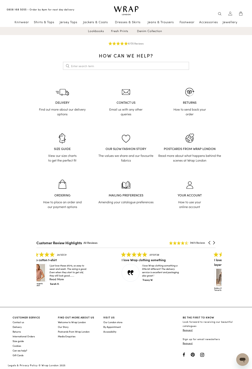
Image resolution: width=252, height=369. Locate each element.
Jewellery (230, 22)
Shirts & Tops (44, 22)
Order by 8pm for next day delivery (52, 9)
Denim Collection (149, 31)
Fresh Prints (119, 31)
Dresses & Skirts (128, 22)
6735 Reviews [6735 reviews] (136, 43)
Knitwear (22, 22)
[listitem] (65, 271)
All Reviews (90, 243)
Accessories (208, 22)
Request (188, 330)
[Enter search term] (126, 66)
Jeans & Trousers (161, 22)
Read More (64, 279)
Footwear (187, 22)
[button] (209, 243)
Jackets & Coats (95, 22)
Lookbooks (96, 31)
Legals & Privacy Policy (23, 365)
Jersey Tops (68, 22)
